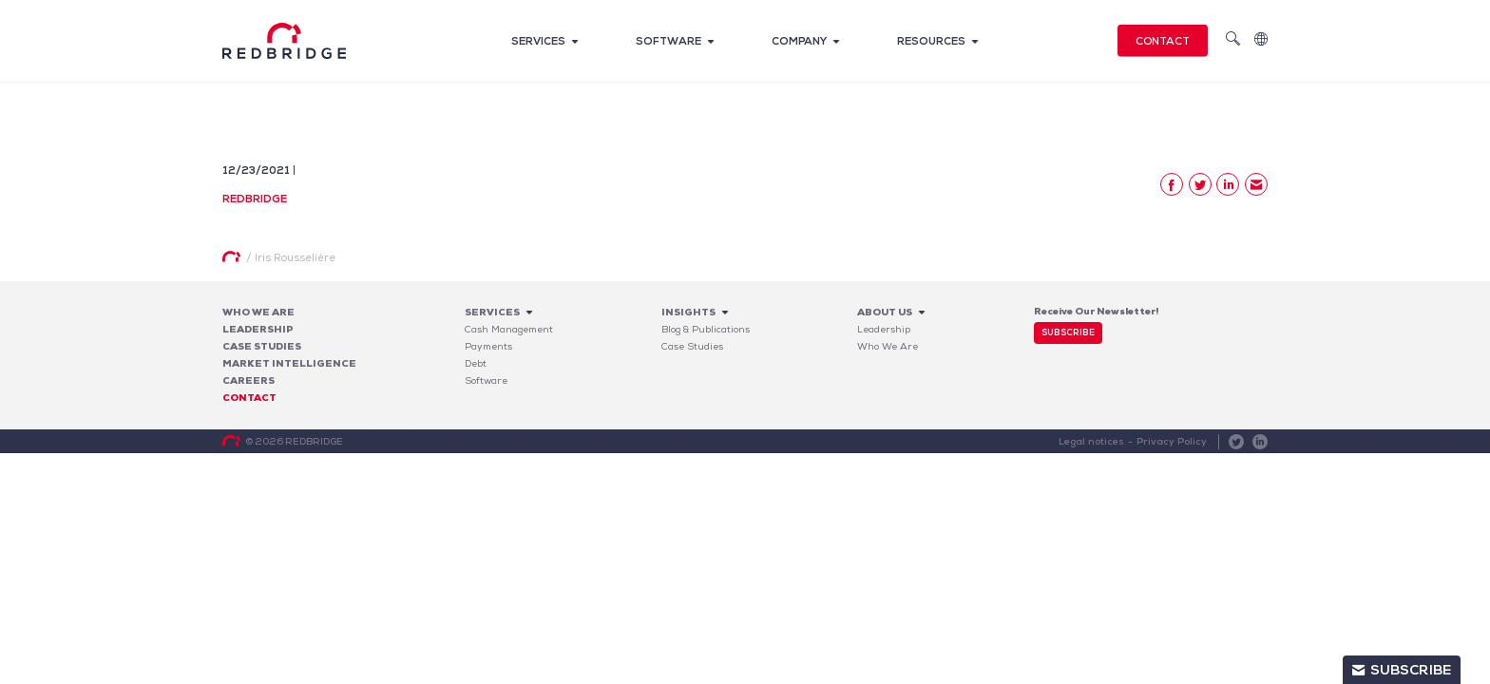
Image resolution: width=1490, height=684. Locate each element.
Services (538, 41)
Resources (931, 41)
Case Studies (692, 346)
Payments (488, 346)
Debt (476, 363)
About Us (884, 312)
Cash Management (509, 329)
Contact (1163, 41)
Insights (688, 312)
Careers (248, 380)
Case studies (261, 346)
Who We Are (258, 312)
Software (668, 41)
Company (799, 41)
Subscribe (1067, 332)
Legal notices (1092, 441)
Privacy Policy (1172, 441)
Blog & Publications (705, 329)
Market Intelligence (289, 363)
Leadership (258, 329)
